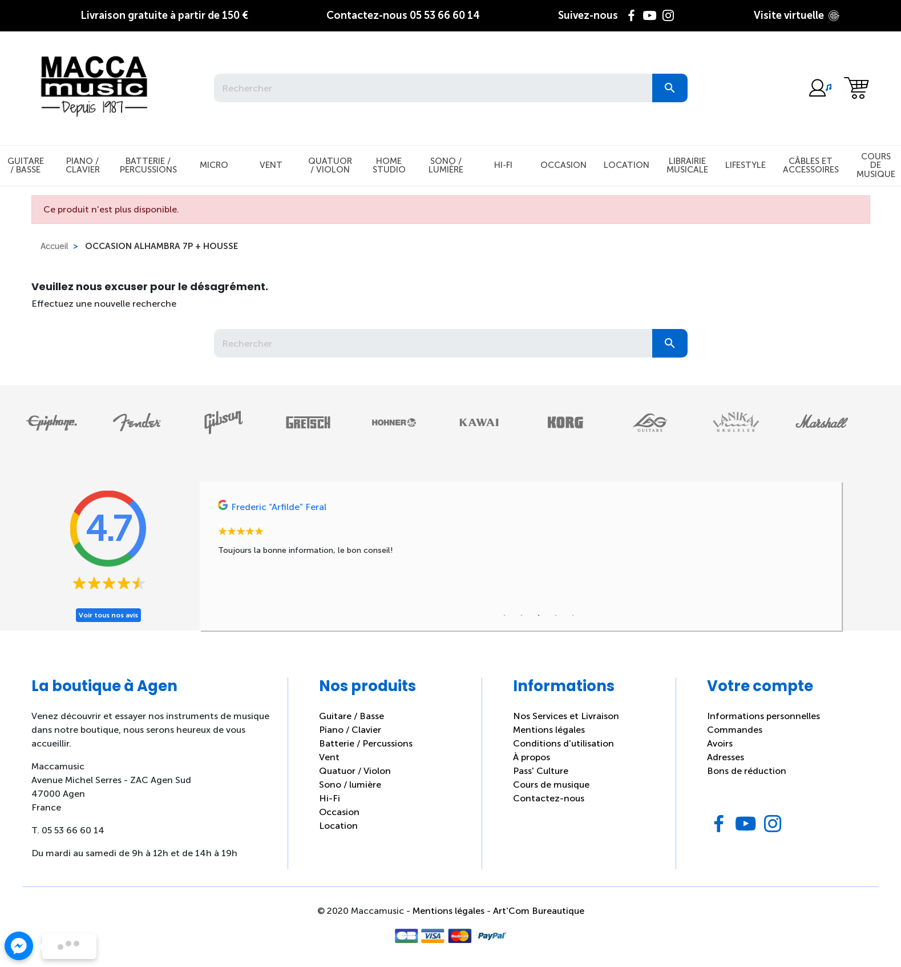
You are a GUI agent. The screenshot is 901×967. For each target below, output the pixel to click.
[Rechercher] (433, 88)
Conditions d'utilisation (563, 743)
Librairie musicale (687, 165)
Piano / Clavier (83, 165)
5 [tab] (573, 615)
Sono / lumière (350, 784)
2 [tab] (521, 615)
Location (626, 165)
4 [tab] (555, 615)
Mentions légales (549, 729)
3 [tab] (538, 615)
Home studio (389, 165)
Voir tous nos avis (108, 615)
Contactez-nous (548, 798)
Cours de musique (551, 784)
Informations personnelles (763, 716)
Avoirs (720, 743)
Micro (214, 165)
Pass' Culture (540, 770)
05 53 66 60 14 (403, 15)
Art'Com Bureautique (538, 910)
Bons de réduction (746, 770)
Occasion (563, 165)
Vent (271, 165)
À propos (531, 757)
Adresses (725, 757)
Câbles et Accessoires (811, 165)
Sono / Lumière (446, 165)
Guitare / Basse (351, 716)
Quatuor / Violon (330, 165)
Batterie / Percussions (148, 165)
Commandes (734, 729)
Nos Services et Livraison (566, 716)
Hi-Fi (503, 165)
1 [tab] (504, 615)
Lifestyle (745, 165)
